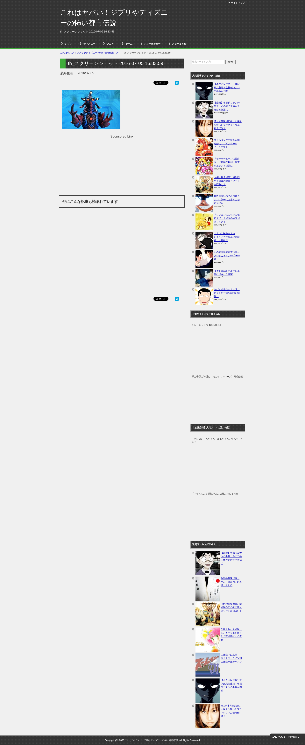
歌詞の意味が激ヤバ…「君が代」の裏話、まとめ (231, 582)
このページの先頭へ (288, 737)
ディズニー (89, 43)
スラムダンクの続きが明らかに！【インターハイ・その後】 (227, 143)
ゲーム (128, 43)
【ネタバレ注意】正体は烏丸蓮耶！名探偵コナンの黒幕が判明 (227, 87)
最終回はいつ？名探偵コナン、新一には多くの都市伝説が (227, 199)
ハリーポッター (152, 43)
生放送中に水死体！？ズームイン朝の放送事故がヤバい (231, 658)
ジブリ (68, 43)
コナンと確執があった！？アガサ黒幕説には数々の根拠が (227, 237)
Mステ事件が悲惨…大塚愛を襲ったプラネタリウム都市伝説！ (228, 125)
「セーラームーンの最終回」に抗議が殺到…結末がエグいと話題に (227, 162)
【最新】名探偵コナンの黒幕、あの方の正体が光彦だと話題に (227, 106)
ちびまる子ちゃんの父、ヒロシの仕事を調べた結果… (227, 293)
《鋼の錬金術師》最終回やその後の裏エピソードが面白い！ (227, 181)
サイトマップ (238, 2)
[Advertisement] (121, 166)
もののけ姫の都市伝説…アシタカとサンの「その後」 (227, 255)
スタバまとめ (179, 43)
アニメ (110, 43)
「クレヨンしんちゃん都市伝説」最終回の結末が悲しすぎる (227, 218)
